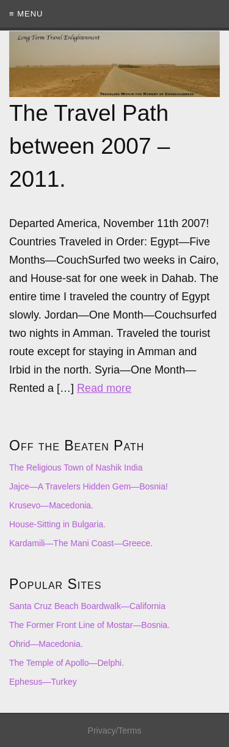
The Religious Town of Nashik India (75, 467)
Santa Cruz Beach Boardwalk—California (87, 606)
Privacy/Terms (115, 730)
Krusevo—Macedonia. (51, 505)
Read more (104, 388)
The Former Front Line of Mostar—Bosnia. (89, 625)
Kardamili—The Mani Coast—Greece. (81, 543)
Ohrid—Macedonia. (46, 644)
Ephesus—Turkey (43, 682)
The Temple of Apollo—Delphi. (66, 663)
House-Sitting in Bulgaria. (57, 524)
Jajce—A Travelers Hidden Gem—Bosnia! (88, 486)
